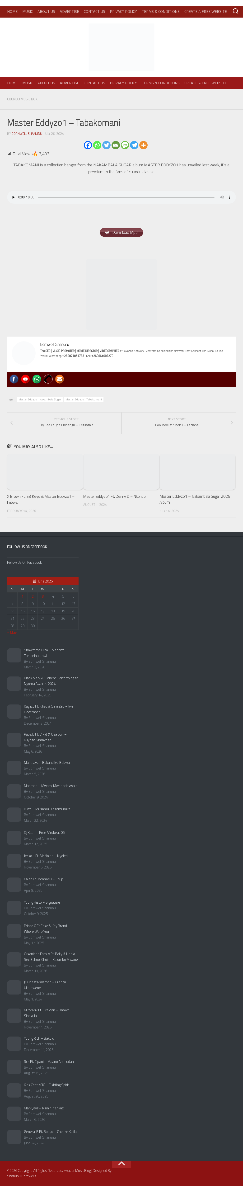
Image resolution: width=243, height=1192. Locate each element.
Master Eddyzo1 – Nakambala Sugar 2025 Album (194, 505)
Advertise (69, 11)
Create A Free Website (205, 11)
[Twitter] (106, 145)
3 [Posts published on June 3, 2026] (43, 602)
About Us (46, 11)
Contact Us (94, 11)
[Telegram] (134, 145)
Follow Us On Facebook (27, 552)
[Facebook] (88, 145)
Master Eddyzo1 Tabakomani (83, 399)
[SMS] (125, 145)
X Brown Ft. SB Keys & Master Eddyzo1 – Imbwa (42, 505)
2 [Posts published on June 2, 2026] (33, 602)
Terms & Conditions (161, 11)
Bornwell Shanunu (27, 133)
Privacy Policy (123, 11)
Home (12, 11)
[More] (143, 145)
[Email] (116, 145)
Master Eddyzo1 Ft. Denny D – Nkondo (116, 502)
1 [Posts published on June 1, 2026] (22, 602)
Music (27, 11)
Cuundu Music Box (24, 99)
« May (12, 638)
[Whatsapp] (97, 145)
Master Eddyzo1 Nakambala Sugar (40, 399)
